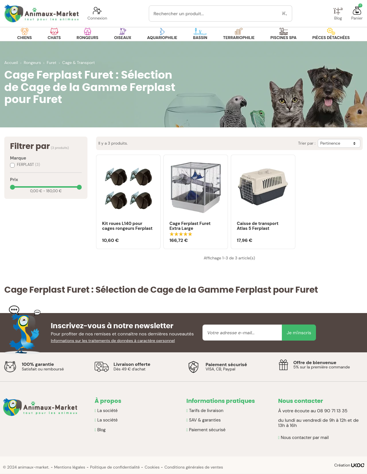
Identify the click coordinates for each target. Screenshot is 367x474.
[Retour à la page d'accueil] (41, 13)
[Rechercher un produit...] (213, 13)
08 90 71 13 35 (332, 411)
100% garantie (38, 364)
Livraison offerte (132, 364)
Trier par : (306, 143)
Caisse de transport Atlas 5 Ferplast (257, 226)
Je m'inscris (299, 333)
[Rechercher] (285, 13)
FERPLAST (28, 164)
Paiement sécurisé (226, 365)
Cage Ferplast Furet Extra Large (190, 226)
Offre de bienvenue (314, 363)
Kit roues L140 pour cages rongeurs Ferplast (127, 226)
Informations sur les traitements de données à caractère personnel (113, 340)
